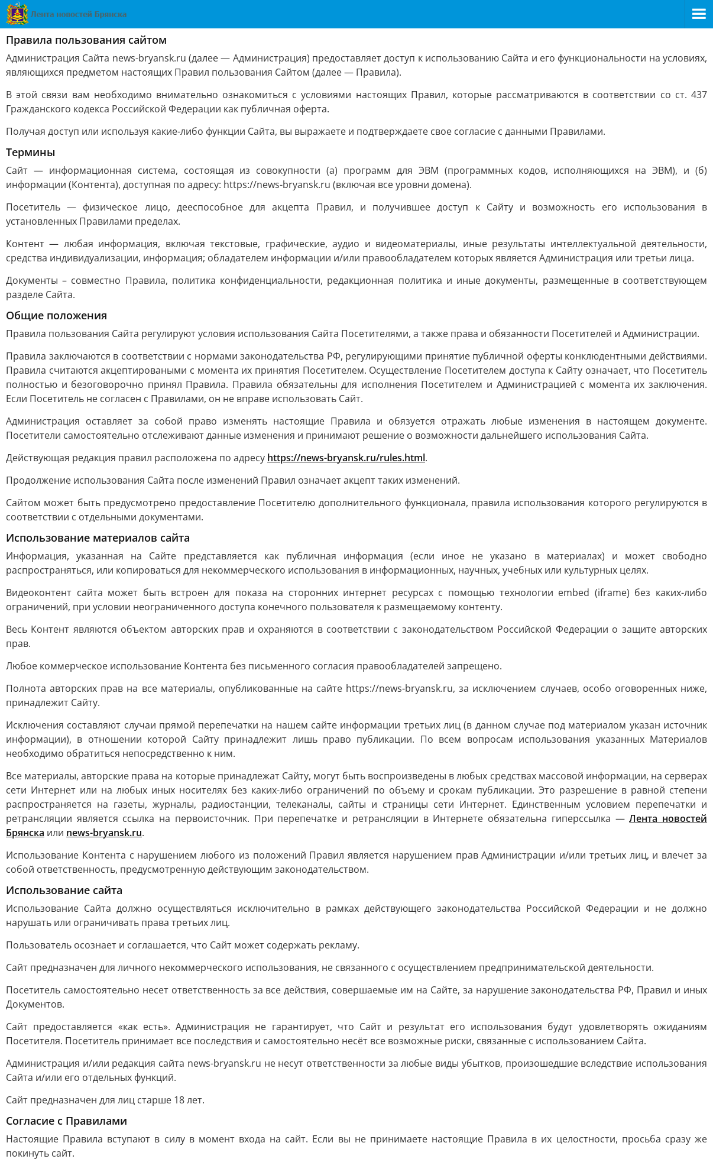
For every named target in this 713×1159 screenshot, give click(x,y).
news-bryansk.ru (104, 832)
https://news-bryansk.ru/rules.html (346, 457)
